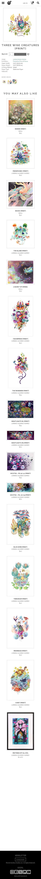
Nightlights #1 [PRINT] (20, 421)
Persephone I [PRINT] (20, 171)
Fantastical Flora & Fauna (20, 61)
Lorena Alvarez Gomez (19, 59)
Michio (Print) (20, 211)
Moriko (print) (20, 129)
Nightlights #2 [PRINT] (20, 443)
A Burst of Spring (20, 287)
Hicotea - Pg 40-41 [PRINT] (20, 473)
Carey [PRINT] (20, 703)
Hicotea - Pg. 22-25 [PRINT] (20, 495)
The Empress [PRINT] (20, 339)
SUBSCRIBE (20, 859)
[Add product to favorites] (28, 54)
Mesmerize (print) (20, 651)
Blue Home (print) (20, 547)
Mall (20, 131)
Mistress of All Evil (20, 753)
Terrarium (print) (20, 599)
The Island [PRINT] (20, 251)
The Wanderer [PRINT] (20, 390)
